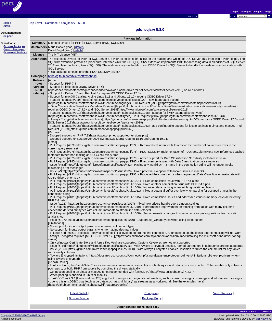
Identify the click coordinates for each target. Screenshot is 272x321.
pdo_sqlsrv (68, 23)
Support (258, 11)
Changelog (151, 293)
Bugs (268, 11)
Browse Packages (15, 46)
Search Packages (15, 49)
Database (51, 23)
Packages (246, 11)
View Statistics (222, 293)
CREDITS (266, 311)
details (79, 47)
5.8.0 (81, 23)
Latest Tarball (78, 293)
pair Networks (263, 318)
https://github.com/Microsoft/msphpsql (72, 76)
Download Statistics (16, 52)
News (8, 25)
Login (235, 11)
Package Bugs (151, 298)
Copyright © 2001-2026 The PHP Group (23, 315)
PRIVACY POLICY (249, 311)
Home (8, 22)
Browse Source (79, 298)
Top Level (35, 23)
